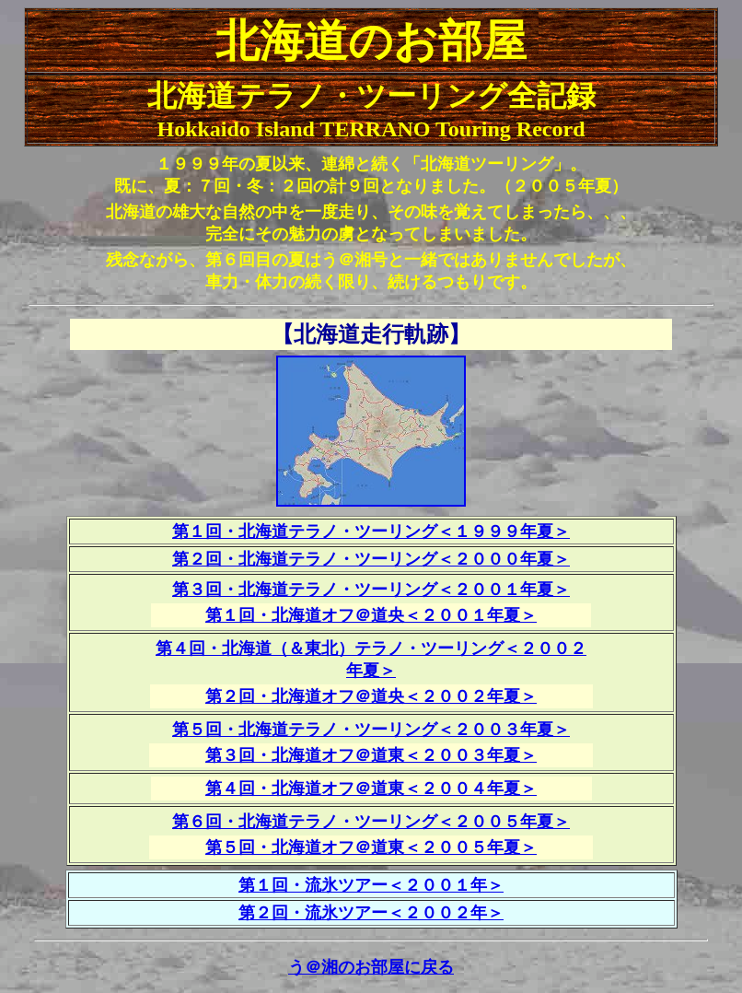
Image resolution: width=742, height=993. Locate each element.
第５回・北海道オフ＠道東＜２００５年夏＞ (371, 847)
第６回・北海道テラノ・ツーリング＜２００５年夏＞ (371, 821)
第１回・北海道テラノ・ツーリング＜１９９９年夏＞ (371, 531)
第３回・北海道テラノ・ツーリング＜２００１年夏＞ (371, 589)
